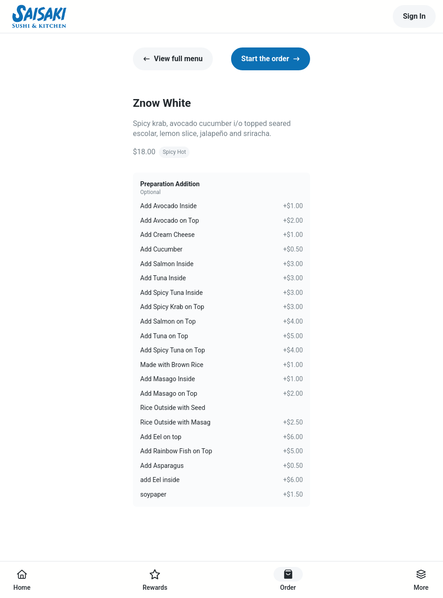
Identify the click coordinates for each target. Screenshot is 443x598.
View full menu (173, 58)
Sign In (414, 16)
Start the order (270, 58)
